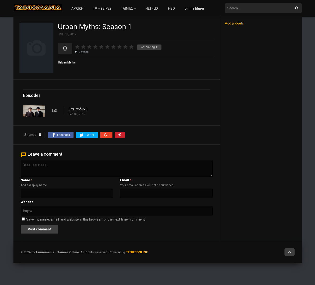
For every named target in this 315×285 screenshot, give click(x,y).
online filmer (194, 8)
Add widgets (234, 23)
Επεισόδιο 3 (78, 109)
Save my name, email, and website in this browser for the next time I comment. (86, 219)
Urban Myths (67, 62)
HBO (171, 8)
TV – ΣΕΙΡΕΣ (102, 8)
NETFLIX (151, 8)
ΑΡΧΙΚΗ (77, 8)
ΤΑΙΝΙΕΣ (127, 8)
